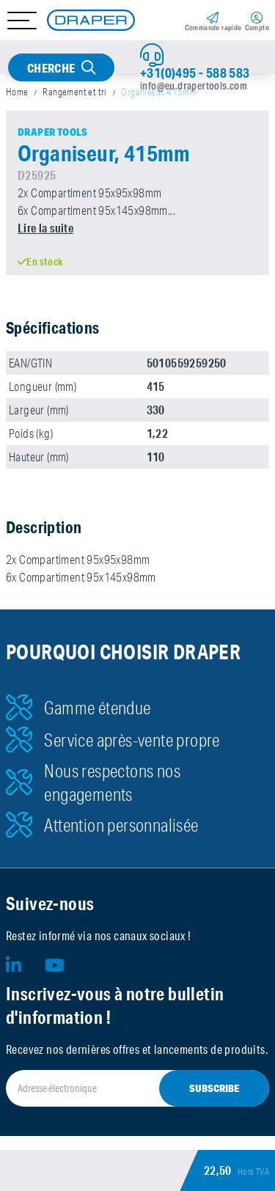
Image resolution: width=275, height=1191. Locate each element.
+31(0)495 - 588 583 (195, 73)
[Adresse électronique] (137, 1088)
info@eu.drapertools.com (193, 85)
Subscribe (214, 1088)
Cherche (51, 68)
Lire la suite (45, 227)
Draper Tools (53, 132)
